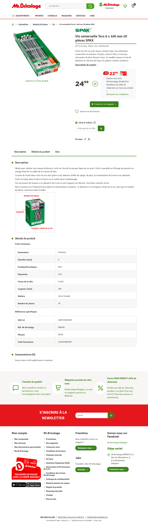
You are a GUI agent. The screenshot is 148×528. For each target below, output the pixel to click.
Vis (53, 24)
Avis (57, 151)
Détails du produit (40, 151)
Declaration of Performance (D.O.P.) (57, 468)
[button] (133, 6)
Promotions (51, 439)
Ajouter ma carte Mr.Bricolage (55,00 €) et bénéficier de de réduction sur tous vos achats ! (119, 84)
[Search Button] (90, 6)
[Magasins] (58, 387)
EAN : (96, 46)
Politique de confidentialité (57, 479)
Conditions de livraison (56, 451)
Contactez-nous (53, 447)
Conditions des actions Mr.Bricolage (54, 474)
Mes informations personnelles (27, 447)
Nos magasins (52, 443)
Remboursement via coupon (58, 483)
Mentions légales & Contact (71, 517)
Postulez (81, 469)
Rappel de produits (54, 487)
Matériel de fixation (40, 24)
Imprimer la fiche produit (36, 81)
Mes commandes (21, 439)
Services (49, 459)
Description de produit (86, 65)
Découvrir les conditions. (117, 94)
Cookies (49, 495)
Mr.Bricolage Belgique (117, 442)
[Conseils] (15, 387)
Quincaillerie (23, 24)
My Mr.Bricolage (21, 451)
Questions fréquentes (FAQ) (58, 463)
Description (20, 151)
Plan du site (51, 499)
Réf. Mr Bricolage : (81, 46)
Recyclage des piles (54, 491)
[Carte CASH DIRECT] (100, 387)
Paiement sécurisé (54, 455)
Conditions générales (97, 517)
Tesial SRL (98, 520)
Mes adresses (20, 443)
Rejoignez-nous (84, 448)
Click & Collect (85, 122)
